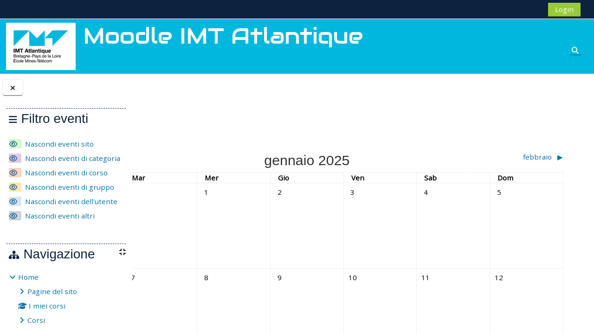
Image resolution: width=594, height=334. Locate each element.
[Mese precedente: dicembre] (203, 157)
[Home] (41, 45)
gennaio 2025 (205, 95)
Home (28, 277)
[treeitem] (66, 298)
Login (564, 9)
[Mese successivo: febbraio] (513, 157)
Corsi (36, 320)
